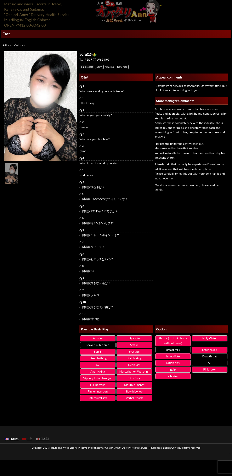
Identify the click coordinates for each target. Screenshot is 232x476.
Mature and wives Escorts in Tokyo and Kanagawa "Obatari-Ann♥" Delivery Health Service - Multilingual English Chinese (114, 447)
